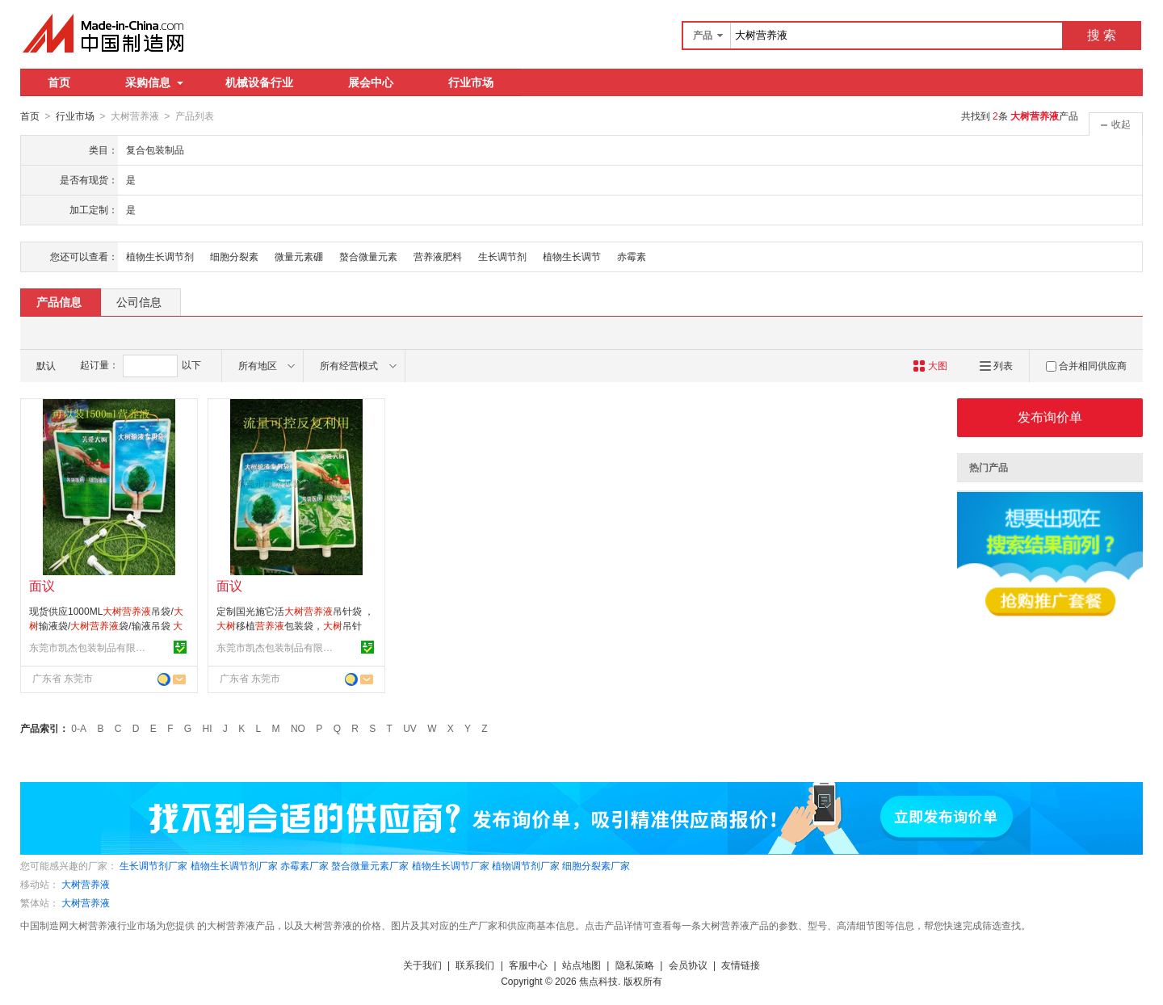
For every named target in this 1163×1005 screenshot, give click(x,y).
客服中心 (528, 964)
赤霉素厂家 (304, 865)
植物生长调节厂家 (450, 865)
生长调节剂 (502, 256)
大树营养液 (85, 883)
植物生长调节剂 (160, 256)
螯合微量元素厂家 (370, 865)
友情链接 (740, 964)
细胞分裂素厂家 (596, 865)
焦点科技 (598, 980)
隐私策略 (634, 964)
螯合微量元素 (368, 256)
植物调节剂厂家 (526, 865)
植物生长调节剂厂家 (234, 865)
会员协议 (688, 964)
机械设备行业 (259, 82)
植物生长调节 (572, 256)
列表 (996, 365)
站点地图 (581, 964)
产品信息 (59, 301)
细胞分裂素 (234, 256)
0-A (78, 728)
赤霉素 (631, 256)
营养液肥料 (438, 256)
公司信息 (139, 301)
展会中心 (370, 82)
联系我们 (475, 964)
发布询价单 (1050, 416)
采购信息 (154, 82)
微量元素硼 (299, 256)
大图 (930, 365)
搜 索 (1101, 35)
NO (298, 728)
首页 (59, 82)
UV (410, 728)
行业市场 (470, 82)
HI (207, 728)
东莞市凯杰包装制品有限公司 (89, 647)
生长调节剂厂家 (153, 865)
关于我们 (422, 964)
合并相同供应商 (1086, 365)
